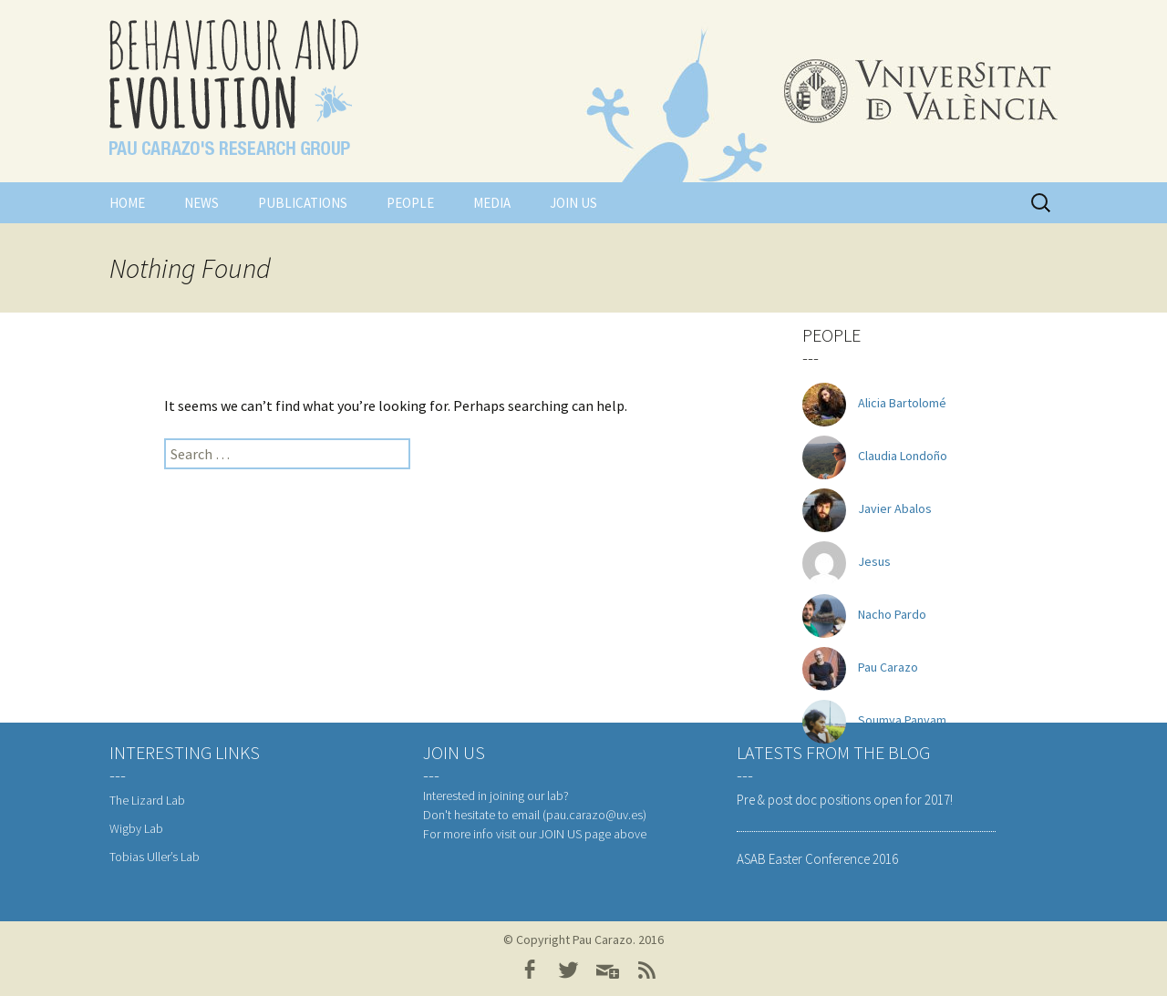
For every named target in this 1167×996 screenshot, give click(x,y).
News (201, 202)
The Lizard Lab (147, 800)
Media (492, 202)
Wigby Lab (136, 828)
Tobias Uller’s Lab (154, 856)
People (410, 202)
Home (127, 202)
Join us (573, 202)
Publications (302, 202)
